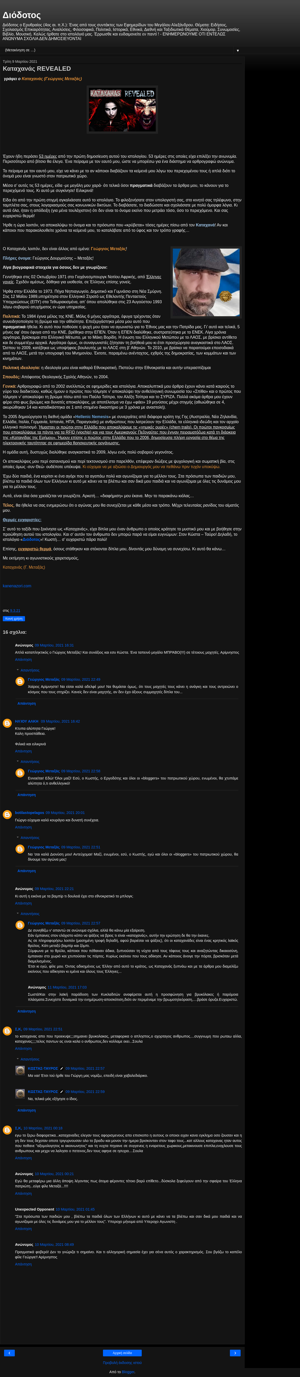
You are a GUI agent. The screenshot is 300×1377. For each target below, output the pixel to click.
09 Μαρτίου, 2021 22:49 (80, 679)
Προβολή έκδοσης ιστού (122, 1363)
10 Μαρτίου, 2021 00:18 (42, 1128)
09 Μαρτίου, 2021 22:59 (85, 1092)
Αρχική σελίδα (122, 1353)
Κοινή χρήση (13, 618)
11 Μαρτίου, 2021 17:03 (67, 987)
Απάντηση (23, 659)
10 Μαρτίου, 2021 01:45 (75, 1209)
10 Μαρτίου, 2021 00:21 (54, 1174)
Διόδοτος (22, 15)
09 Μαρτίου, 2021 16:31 (54, 645)
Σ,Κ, (18, 1029)
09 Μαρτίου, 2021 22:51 (80, 847)
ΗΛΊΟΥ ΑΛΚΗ (27, 721)
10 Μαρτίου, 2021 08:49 (54, 1244)
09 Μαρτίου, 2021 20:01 (65, 813)
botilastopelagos (29, 813)
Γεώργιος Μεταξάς (44, 679)
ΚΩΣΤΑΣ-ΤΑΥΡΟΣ (43, 1068)
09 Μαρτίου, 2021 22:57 (80, 923)
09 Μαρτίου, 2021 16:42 (60, 721)
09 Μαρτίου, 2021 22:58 (80, 771)
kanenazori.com (17, 586)
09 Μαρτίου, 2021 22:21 (54, 889)
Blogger (128, 1372)
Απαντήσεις (30, 670)
